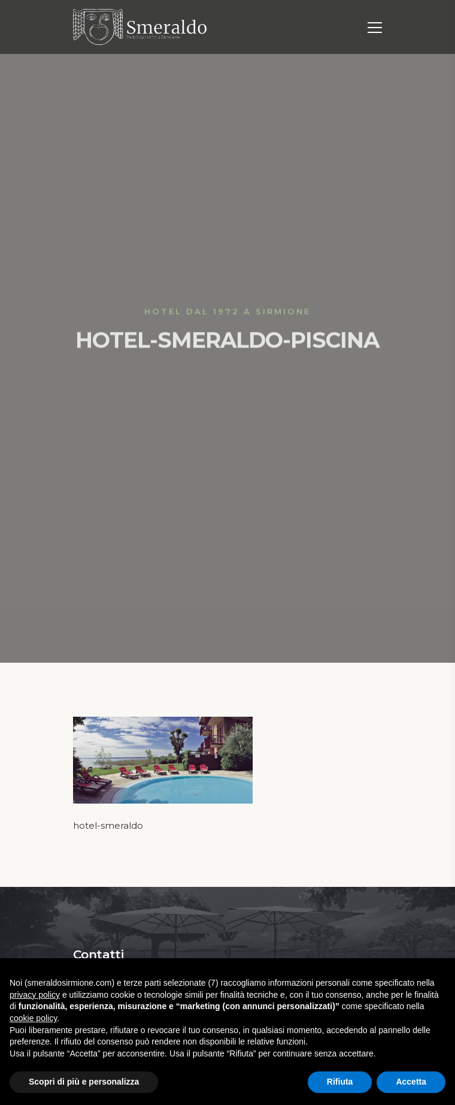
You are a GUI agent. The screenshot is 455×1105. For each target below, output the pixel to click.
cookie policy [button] (33, 1018)
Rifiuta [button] (340, 1081)
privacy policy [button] (35, 995)
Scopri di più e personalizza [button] (84, 1081)
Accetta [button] (411, 1081)
